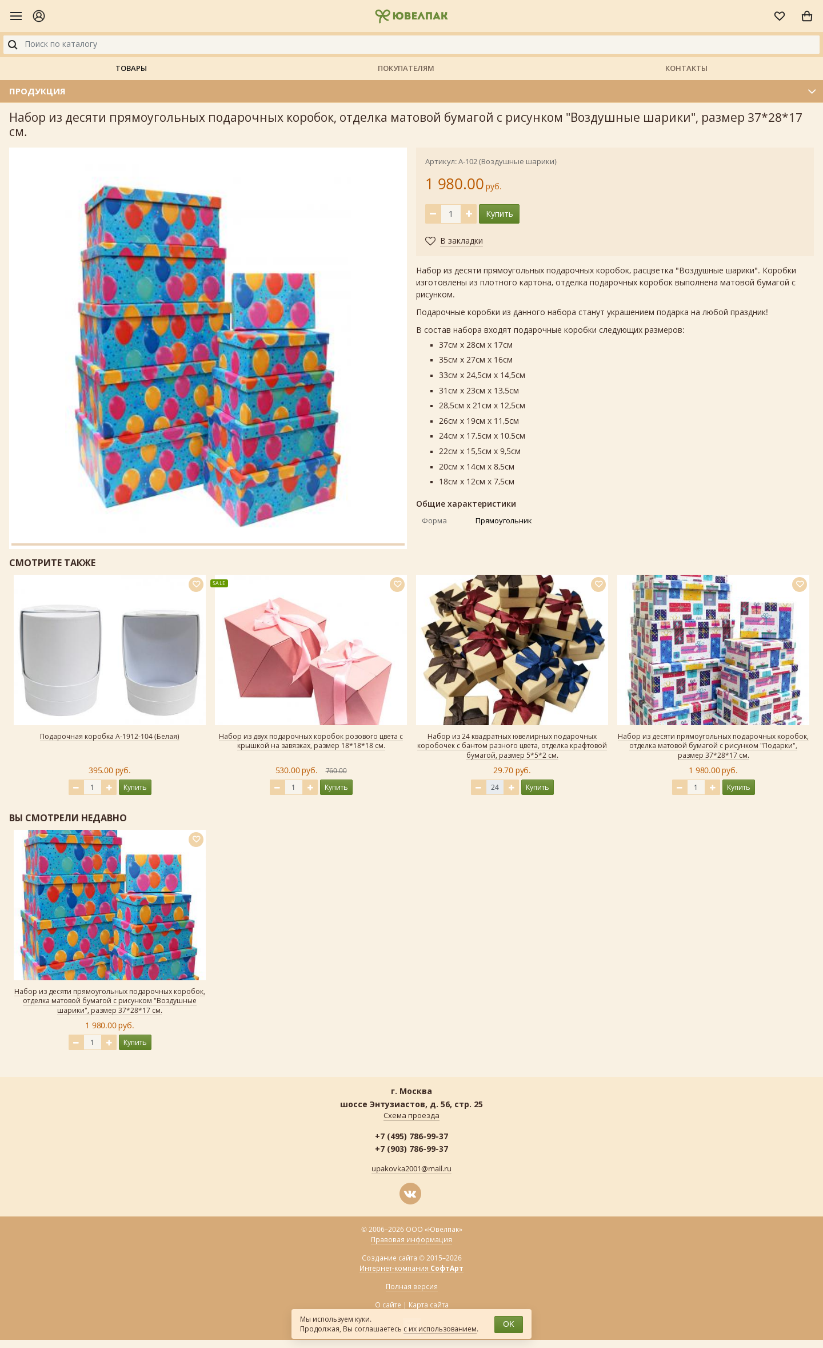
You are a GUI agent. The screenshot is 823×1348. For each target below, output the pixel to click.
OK (508, 1324)
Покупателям (406, 68)
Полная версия (412, 1287)
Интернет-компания (411, 1269)
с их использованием (440, 1329)
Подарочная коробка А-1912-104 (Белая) (109, 737)
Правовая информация (411, 1240)
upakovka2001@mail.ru (411, 1169)
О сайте (388, 1305)
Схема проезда (411, 1115)
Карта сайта (429, 1305)
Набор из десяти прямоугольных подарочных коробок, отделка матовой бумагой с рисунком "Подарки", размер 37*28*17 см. (713, 746)
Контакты (686, 68)
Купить (499, 214)
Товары (131, 68)
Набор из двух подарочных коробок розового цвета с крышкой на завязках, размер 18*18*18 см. (311, 741)
